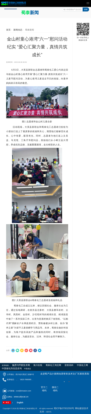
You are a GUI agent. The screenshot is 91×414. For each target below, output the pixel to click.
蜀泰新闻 (29, 30)
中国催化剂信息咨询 (12, 368)
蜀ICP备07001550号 (64, 408)
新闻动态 (17, 30)
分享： (8, 350)
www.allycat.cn (21, 396)
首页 (8, 30)
